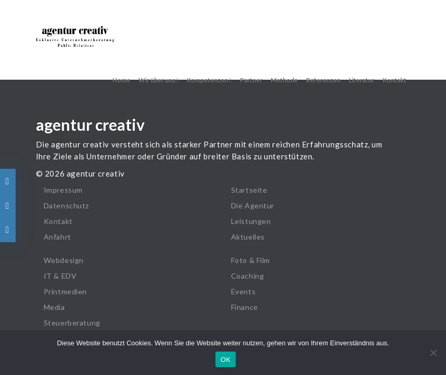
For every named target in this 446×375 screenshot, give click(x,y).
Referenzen (323, 80)
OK (226, 360)
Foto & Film (251, 260)
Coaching (247, 275)
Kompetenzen (209, 80)
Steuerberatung (72, 322)
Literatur (361, 80)
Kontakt (394, 80)
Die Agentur (253, 205)
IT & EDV (60, 275)
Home (121, 80)
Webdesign (64, 260)
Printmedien (65, 291)
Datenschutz (67, 205)
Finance (244, 307)
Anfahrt (57, 236)
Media (54, 307)
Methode (284, 80)
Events (243, 291)
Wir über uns (158, 80)
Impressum (63, 189)
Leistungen (251, 221)
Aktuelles (248, 236)
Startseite (249, 189)
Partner (251, 80)
